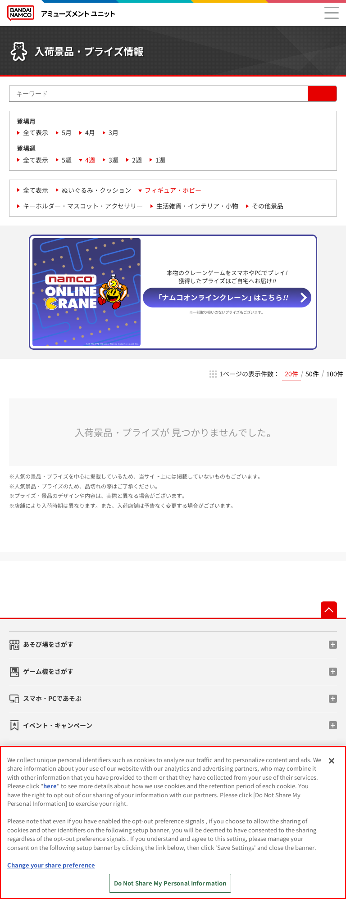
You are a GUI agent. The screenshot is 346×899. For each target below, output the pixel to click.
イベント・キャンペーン (57, 725)
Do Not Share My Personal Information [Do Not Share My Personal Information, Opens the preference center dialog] (170, 883)
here (50, 786)
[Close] (331, 761)
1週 (160, 159)
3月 (113, 132)
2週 (137, 159)
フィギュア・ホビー (173, 189)
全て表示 (35, 132)
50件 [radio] (312, 373)
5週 (67, 159)
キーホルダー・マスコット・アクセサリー (83, 205)
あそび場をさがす (48, 644)
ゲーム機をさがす (48, 671)
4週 (90, 159)
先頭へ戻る (329, 609)
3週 (113, 159)
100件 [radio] (334, 373)
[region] (173, 822)
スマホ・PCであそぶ (52, 698)
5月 (67, 132)
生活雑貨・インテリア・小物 (197, 205)
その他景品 (267, 205)
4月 (90, 132)
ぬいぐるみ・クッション (96, 189)
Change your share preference (51, 865)
